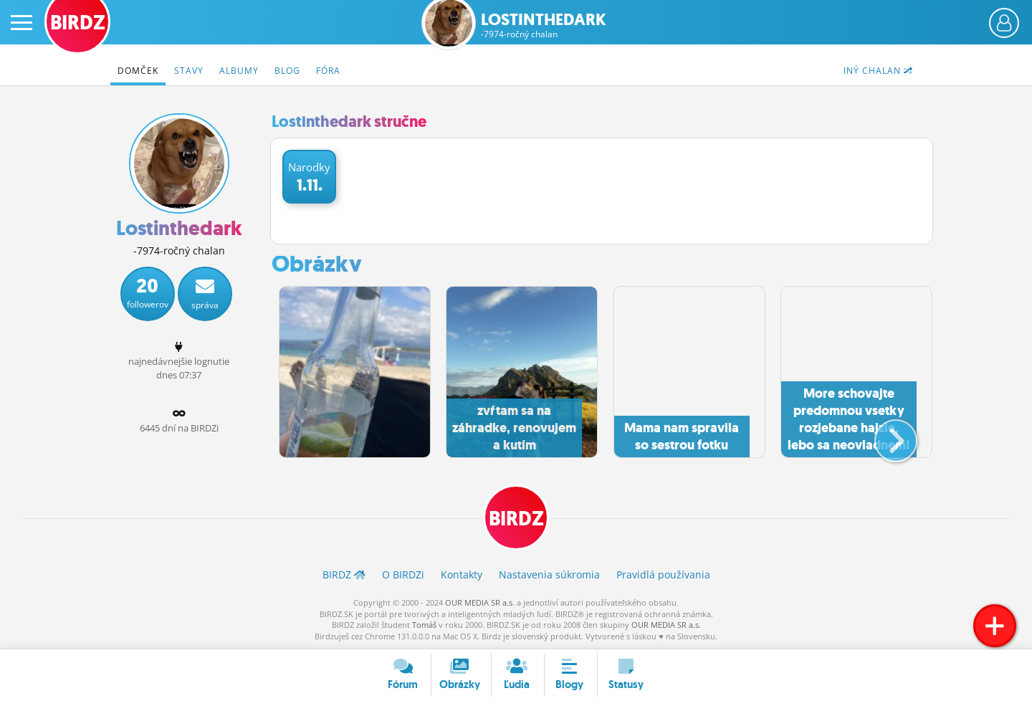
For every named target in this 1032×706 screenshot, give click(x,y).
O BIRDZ (403, 574)
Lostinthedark (543, 25)
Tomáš (424, 624)
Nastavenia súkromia (549, 574)
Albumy (239, 71)
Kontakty (461, 574)
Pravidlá (663, 574)
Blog (287, 71)
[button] (884, 435)
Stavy (189, 71)
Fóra (328, 71)
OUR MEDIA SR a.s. (480, 602)
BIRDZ (516, 518)
